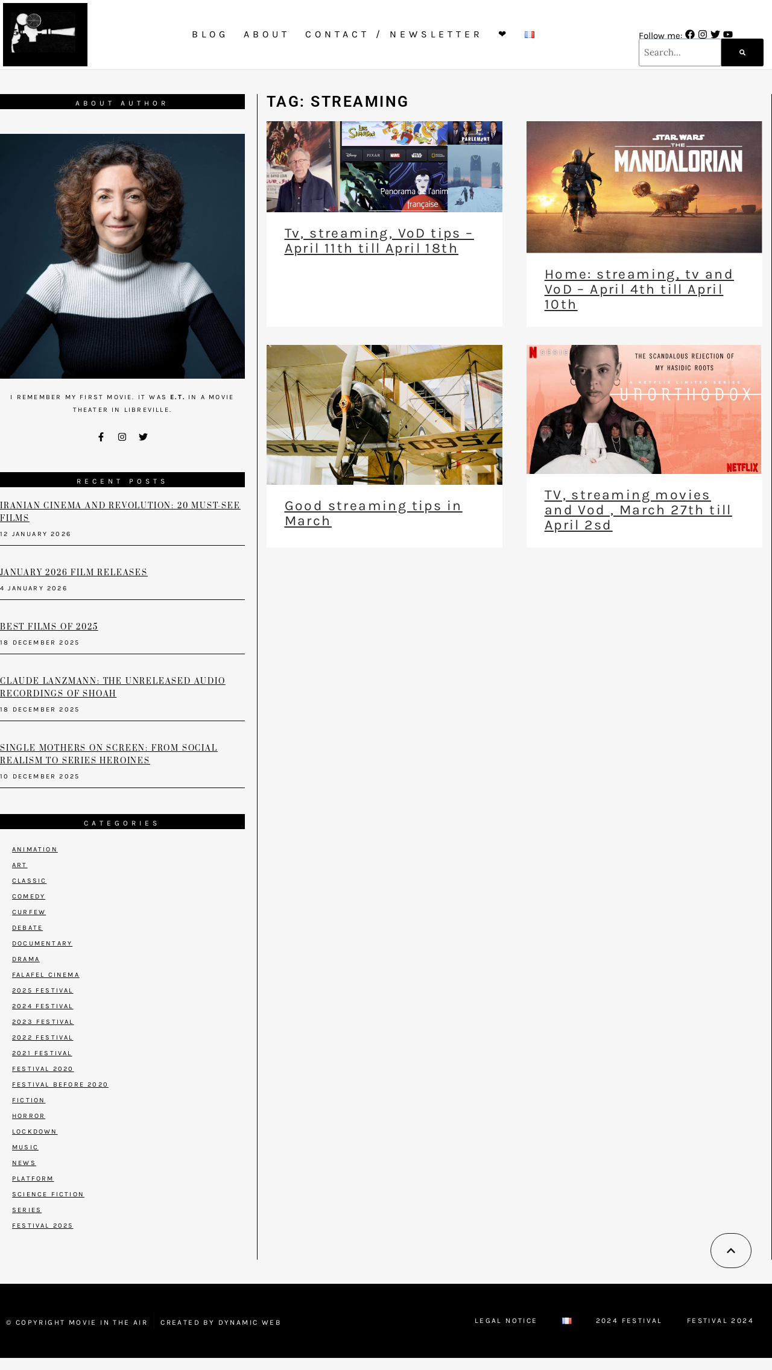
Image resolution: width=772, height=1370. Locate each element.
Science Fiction (48, 1194)
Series (27, 1210)
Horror (28, 1116)
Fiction (28, 1100)
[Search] (742, 52)
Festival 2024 (720, 1320)
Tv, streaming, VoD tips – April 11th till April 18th (379, 240)
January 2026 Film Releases (74, 573)
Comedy (28, 896)
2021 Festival (42, 1053)
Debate (27, 928)
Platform (33, 1178)
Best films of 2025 (49, 627)
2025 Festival (43, 990)
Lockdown (35, 1131)
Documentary (42, 943)
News (24, 1163)
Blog (210, 34)
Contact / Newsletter (394, 34)
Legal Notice (506, 1320)
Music (25, 1147)
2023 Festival (43, 1022)
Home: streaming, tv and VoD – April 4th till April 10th (639, 289)
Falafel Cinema (46, 975)
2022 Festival (43, 1037)
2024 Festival (43, 1006)
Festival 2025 (43, 1226)
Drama (26, 959)
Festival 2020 (43, 1069)
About (267, 34)
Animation (35, 849)
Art (20, 865)
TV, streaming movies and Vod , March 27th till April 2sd (638, 510)
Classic (29, 881)
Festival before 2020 (60, 1084)
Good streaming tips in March (374, 513)
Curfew (29, 912)
